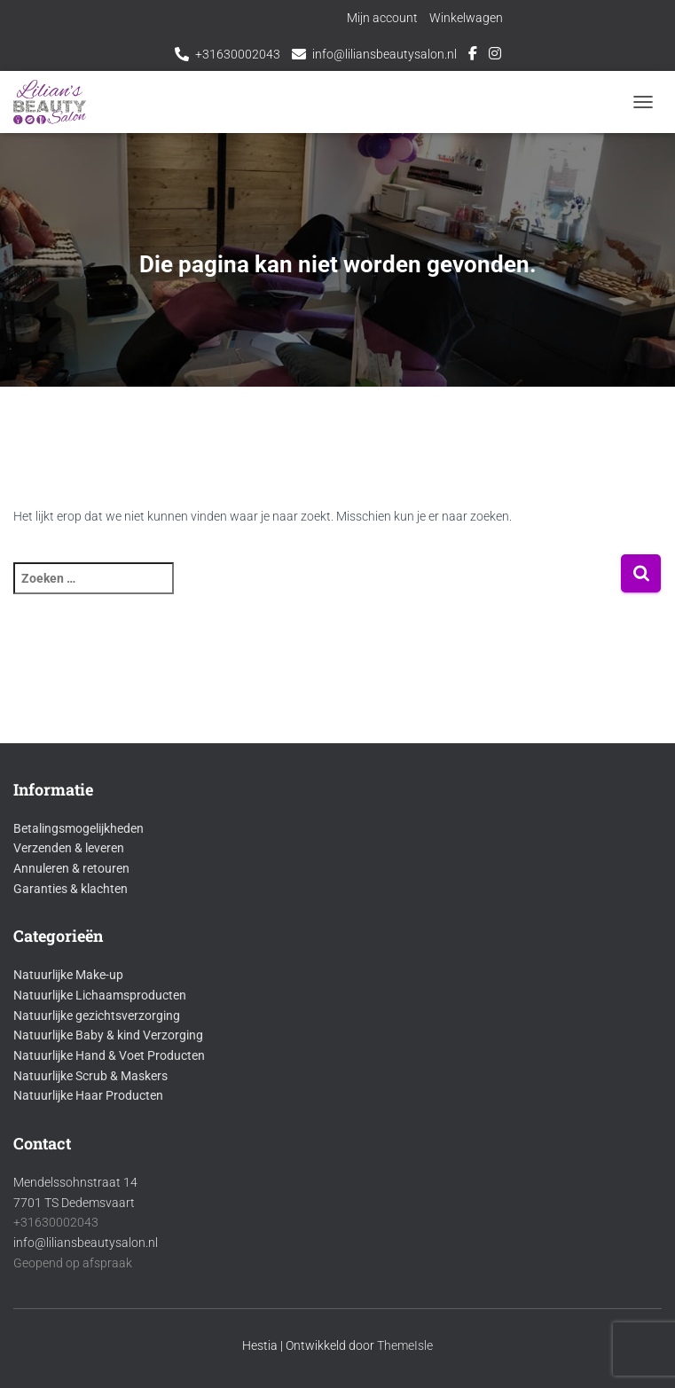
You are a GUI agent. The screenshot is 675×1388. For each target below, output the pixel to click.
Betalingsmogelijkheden (78, 828)
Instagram (495, 55)
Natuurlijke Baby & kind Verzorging (108, 1035)
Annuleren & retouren (71, 868)
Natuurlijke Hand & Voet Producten (109, 1055)
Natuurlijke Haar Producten (88, 1095)
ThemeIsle (405, 1345)
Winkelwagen (466, 18)
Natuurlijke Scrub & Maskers (90, 1076)
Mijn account (382, 18)
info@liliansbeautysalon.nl (384, 54)
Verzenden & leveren (68, 848)
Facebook (472, 55)
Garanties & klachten (70, 889)
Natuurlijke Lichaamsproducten (99, 995)
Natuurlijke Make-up (68, 975)
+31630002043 (237, 54)
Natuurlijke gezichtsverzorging (96, 1015)
